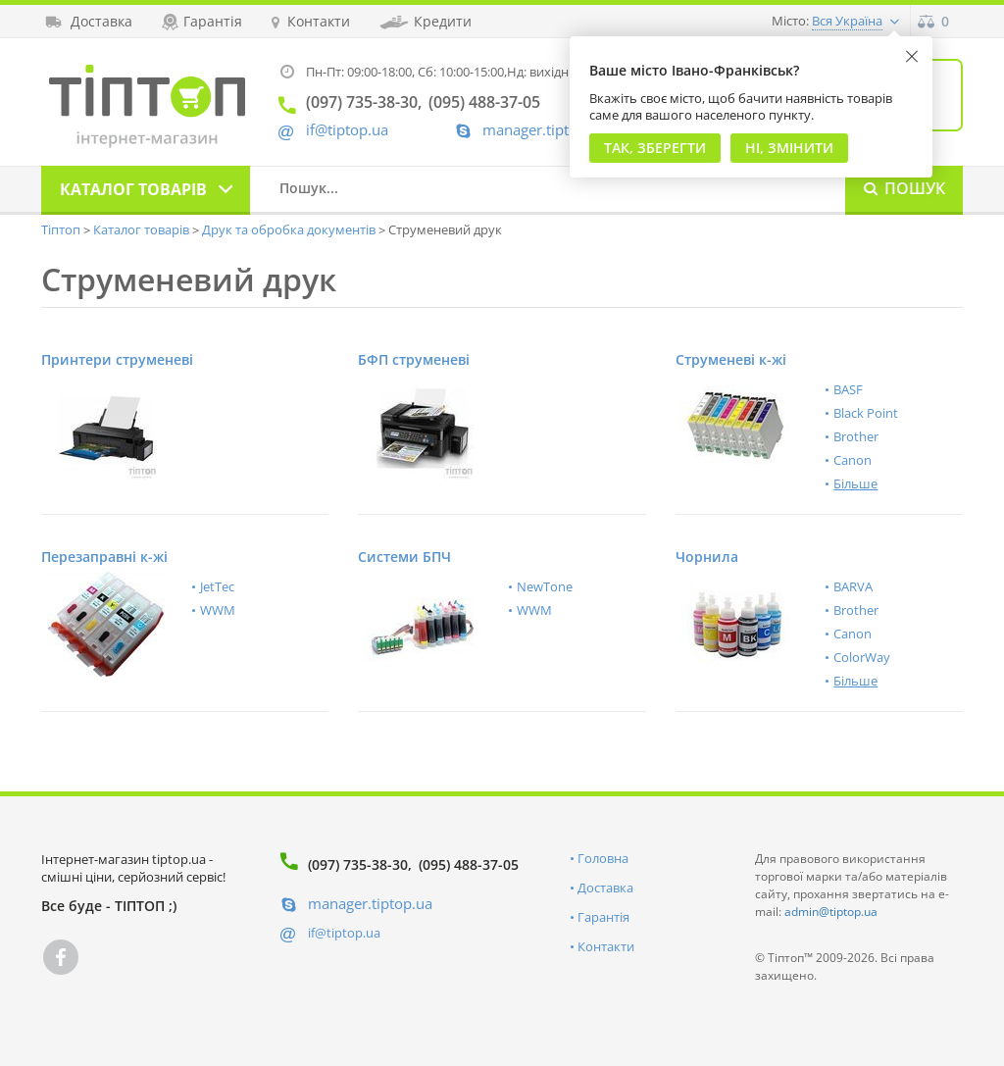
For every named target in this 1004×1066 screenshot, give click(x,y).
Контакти (605, 946)
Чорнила (707, 556)
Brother (855, 436)
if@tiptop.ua (344, 932)
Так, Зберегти (655, 147)
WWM (217, 610)
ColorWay (861, 657)
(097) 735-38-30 (358, 864)
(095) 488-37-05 (469, 864)
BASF (848, 389)
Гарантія (603, 917)
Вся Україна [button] (847, 20)
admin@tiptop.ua (831, 911)
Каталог (133, 189)
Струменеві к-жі (731, 359)
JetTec (217, 586)
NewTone (545, 586)
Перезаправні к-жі (104, 556)
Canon (852, 460)
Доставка (605, 887)
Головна (602, 858)
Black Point (865, 413)
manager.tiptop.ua (544, 130)
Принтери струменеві (117, 359)
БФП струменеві (414, 359)
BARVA (853, 586)
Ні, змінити (789, 147)
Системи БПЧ (404, 556)
